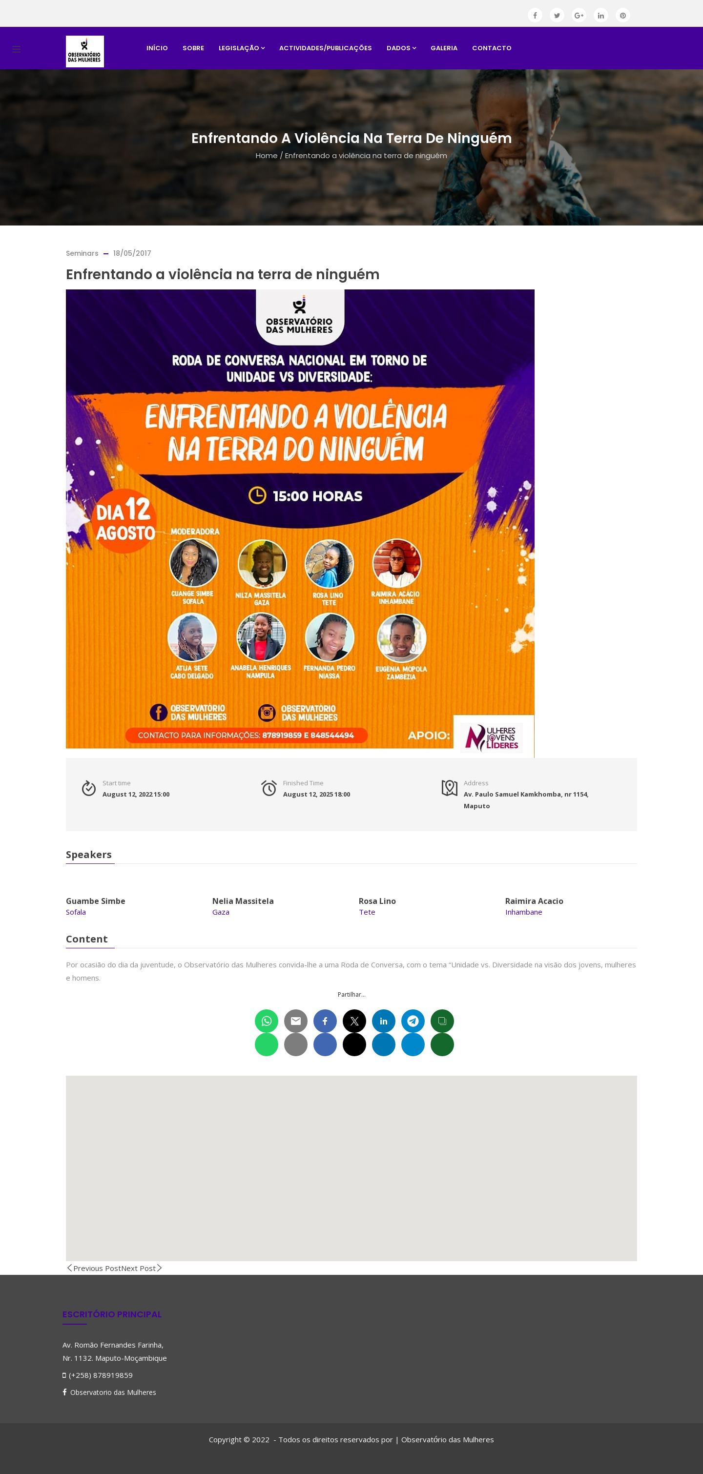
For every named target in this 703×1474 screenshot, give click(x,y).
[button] (351, 1159)
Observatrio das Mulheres (447, 1439)
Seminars (82, 253)
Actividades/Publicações (325, 48)
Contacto (492, 48)
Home (267, 155)
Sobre (193, 48)
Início (157, 48)
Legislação (242, 48)
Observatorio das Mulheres (113, 1392)
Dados (401, 48)
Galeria (444, 48)
